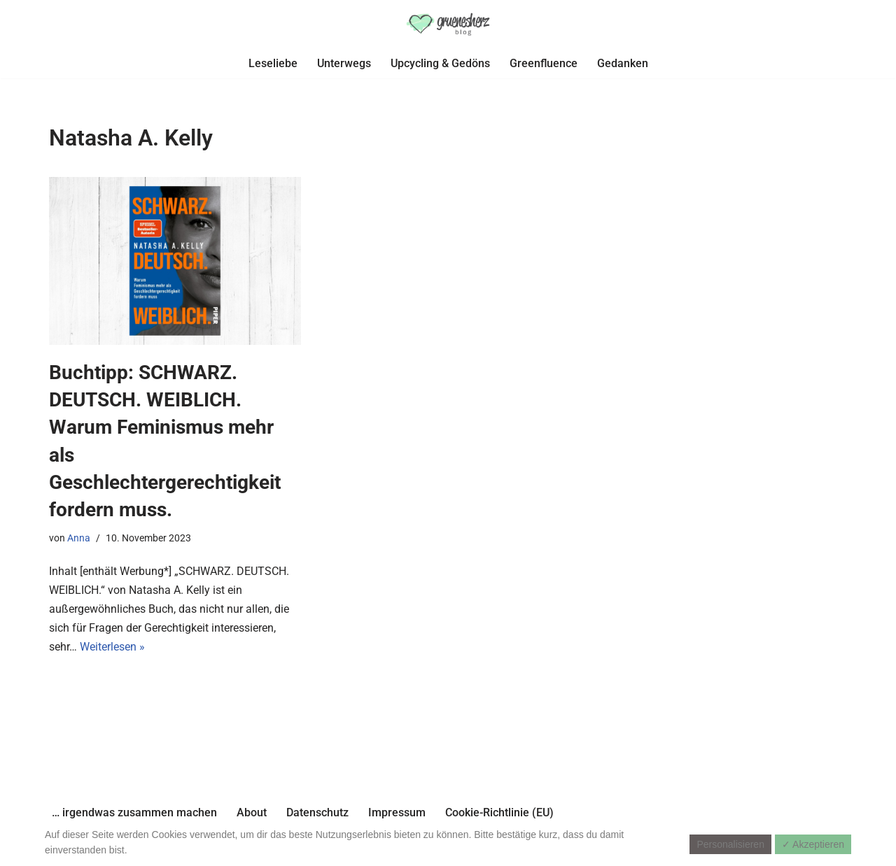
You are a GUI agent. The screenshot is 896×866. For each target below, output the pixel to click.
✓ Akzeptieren (813, 844)
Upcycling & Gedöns (440, 63)
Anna (78, 538)
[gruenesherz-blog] (448, 24)
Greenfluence (544, 63)
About (252, 812)
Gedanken (622, 63)
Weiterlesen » (112, 646)
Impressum (397, 812)
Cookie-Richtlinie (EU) (499, 812)
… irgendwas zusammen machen (134, 812)
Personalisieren (730, 844)
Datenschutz (317, 812)
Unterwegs (344, 63)
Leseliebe (273, 63)
